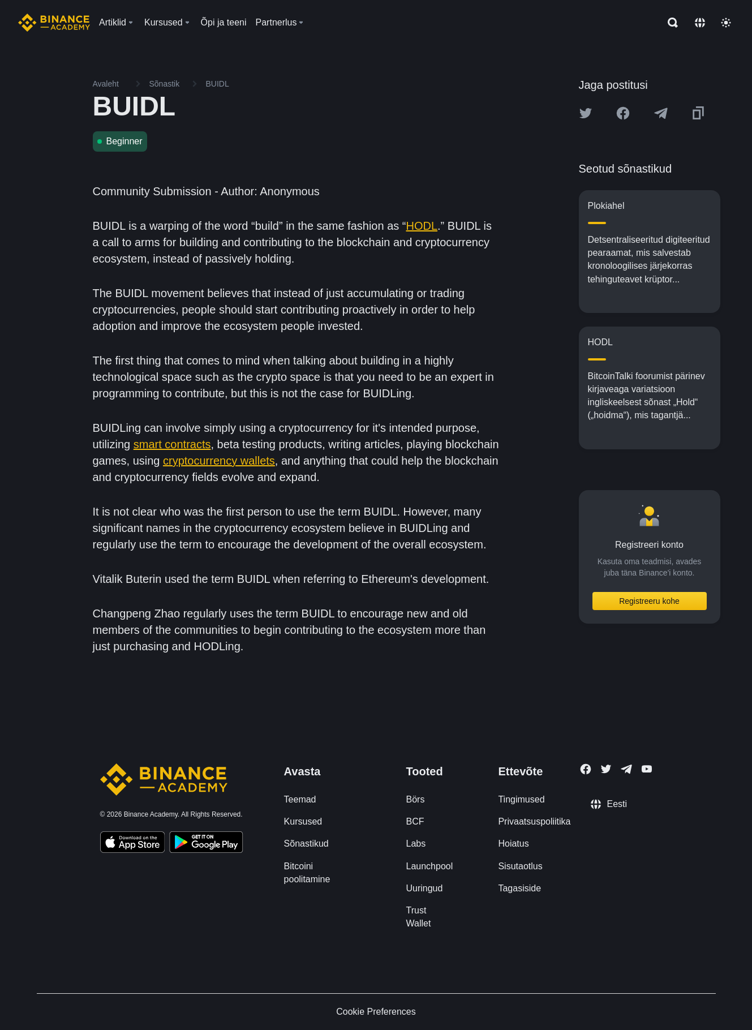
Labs (416, 843)
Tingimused (521, 799)
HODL (421, 226)
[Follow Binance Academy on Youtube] (646, 768)
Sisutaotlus (520, 866)
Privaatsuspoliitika (534, 821)
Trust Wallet (418, 916)
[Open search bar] (669, 22)
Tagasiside (519, 888)
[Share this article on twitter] (585, 113)
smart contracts (172, 444)
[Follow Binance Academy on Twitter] (606, 769)
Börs (415, 799)
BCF (415, 821)
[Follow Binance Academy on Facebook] (585, 769)
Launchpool (429, 866)
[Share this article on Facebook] (623, 113)
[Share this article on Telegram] (661, 113)
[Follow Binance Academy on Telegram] (626, 769)
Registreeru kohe (649, 601)
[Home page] (54, 23)
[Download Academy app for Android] (206, 843)
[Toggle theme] (726, 22)
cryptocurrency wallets (219, 460)
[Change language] (700, 22)
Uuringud (424, 888)
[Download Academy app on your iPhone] (132, 843)
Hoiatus (513, 843)
